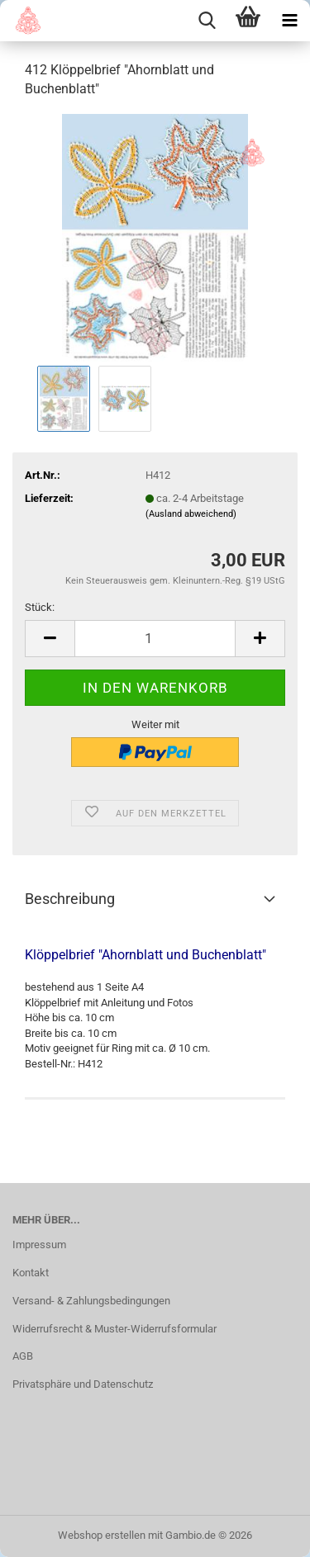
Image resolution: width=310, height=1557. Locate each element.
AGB (22, 1356)
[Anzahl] (155, 638)
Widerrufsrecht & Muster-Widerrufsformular (114, 1329)
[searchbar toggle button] (206, 20)
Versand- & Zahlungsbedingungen (91, 1300)
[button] (49, 638)
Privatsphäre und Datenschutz (82, 1384)
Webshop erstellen (101, 1535)
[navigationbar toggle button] (289, 20)
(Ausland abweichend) (190, 514)
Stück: (40, 607)
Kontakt (30, 1272)
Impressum (39, 1244)
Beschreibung (70, 898)
